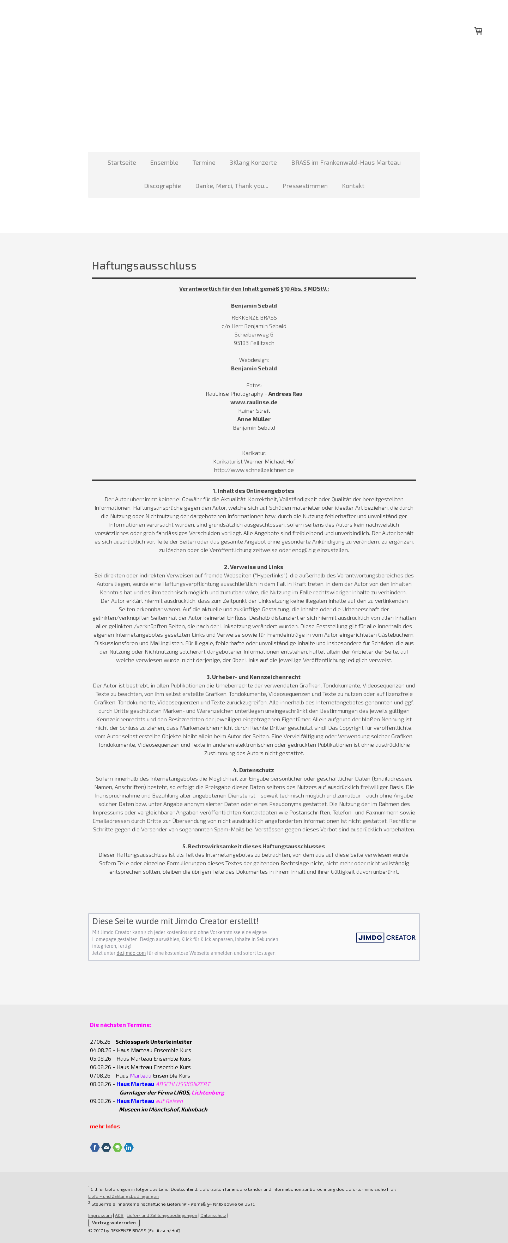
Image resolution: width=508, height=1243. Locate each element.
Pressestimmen (305, 185)
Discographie (162, 185)
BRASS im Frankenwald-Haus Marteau (346, 162)
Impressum (96, 1215)
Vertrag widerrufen (110, 1222)
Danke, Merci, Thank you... (231, 185)
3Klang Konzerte (253, 162)
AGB (115, 1215)
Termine (204, 162)
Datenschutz (210, 1215)
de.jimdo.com (127, 953)
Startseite (122, 162)
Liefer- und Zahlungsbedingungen (120, 1196)
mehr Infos (101, 1126)
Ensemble (164, 162)
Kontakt (353, 185)
